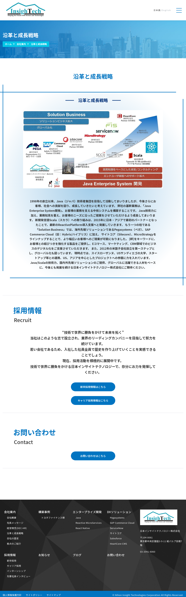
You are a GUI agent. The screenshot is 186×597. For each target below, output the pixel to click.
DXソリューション (119, 512)
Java (78, 517)
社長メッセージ (15, 522)
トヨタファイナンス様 (53, 517)
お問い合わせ (116, 555)
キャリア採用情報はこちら (93, 400)
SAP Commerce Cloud (122, 522)
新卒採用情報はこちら (93, 387)
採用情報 (10, 555)
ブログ (77, 555)
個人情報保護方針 (12, 595)
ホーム (8, 44)
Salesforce (116, 538)
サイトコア (116, 533)
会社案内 (21, 44)
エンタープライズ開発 (87, 512)
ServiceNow (116, 528)
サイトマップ (53, 595)
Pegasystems (117, 517)
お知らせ (44, 555)
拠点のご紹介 (14, 543)
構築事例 (44, 512)
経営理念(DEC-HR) (17, 528)
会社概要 (11, 517)
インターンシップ (16, 571)
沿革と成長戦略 (39, 44)
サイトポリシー (34, 595)
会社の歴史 (13, 538)
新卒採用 (11, 560)
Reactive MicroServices (89, 522)
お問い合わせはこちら (93, 456)
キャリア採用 (14, 565)
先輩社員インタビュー (18, 576)
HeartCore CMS (118, 543)
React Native (83, 528)
